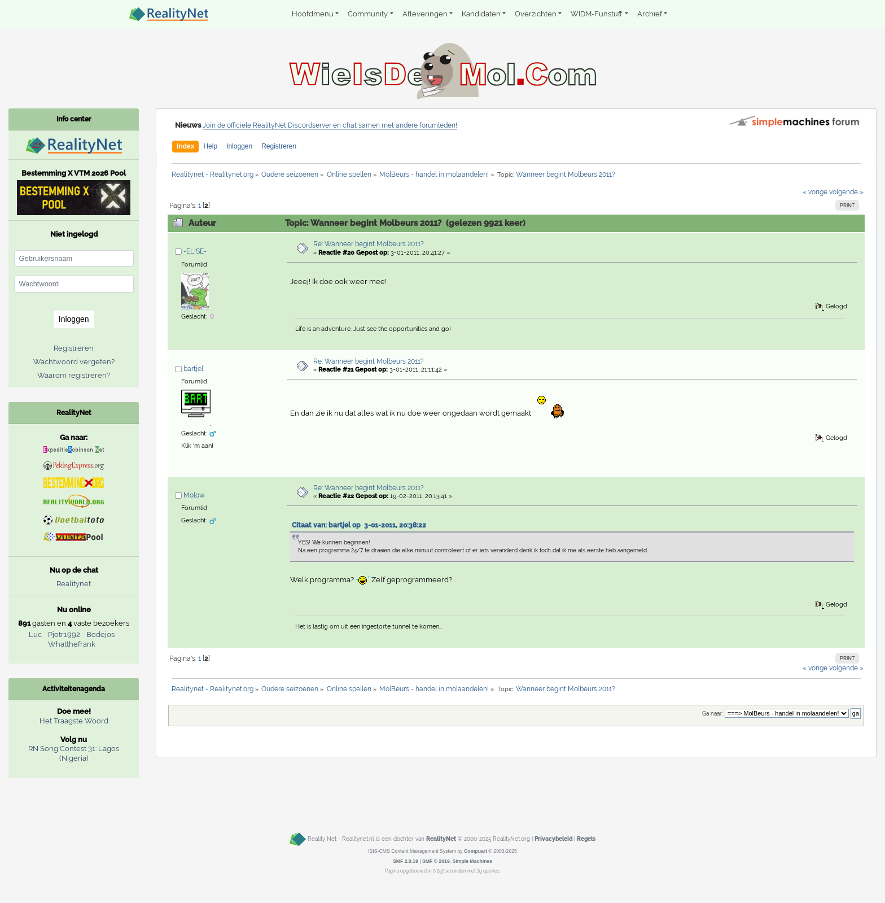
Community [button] (368, 14)
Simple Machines (473, 861)
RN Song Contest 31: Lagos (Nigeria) (73, 753)
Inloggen (239, 146)
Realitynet (73, 583)
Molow (194, 495)
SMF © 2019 (436, 861)
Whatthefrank (71, 644)
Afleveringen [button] (425, 14)
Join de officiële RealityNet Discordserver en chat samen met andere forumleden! (330, 125)
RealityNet (441, 838)
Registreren (278, 146)
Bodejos (100, 634)
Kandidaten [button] (481, 14)
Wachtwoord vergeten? (74, 361)
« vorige (815, 192)
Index (185, 146)
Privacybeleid (553, 838)
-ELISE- (195, 251)
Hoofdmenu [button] (313, 14)
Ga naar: (712, 713)
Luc (35, 634)
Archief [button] (649, 14)
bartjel (193, 369)
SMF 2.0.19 (405, 861)
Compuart (475, 851)
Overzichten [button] (536, 14)
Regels (586, 838)
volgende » (846, 192)
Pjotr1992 (64, 634)
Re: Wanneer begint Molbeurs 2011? (368, 244)
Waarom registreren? (73, 375)
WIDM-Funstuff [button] (597, 14)
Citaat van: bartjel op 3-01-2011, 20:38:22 (359, 525)
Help (210, 146)
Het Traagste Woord (74, 721)
